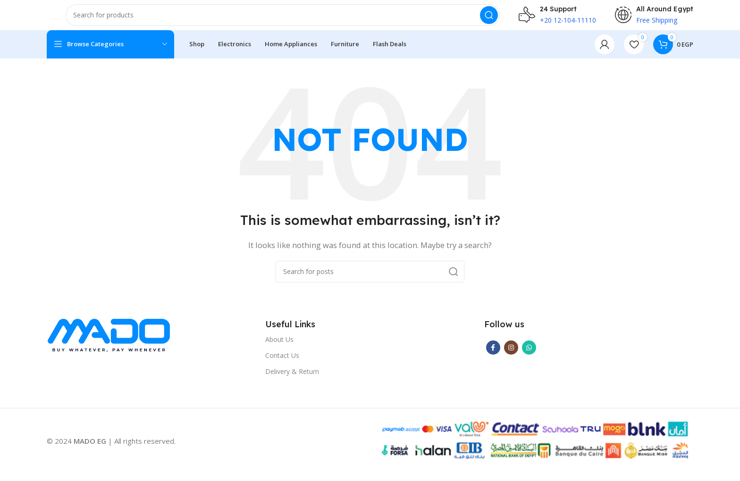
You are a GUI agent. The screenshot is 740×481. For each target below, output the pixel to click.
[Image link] (109, 343)
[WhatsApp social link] (529, 355)
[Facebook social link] (493, 355)
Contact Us (282, 362)
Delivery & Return (292, 378)
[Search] (283, 19)
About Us (279, 346)
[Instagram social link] (511, 355)
